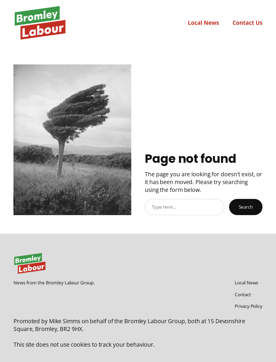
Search (246, 207)
